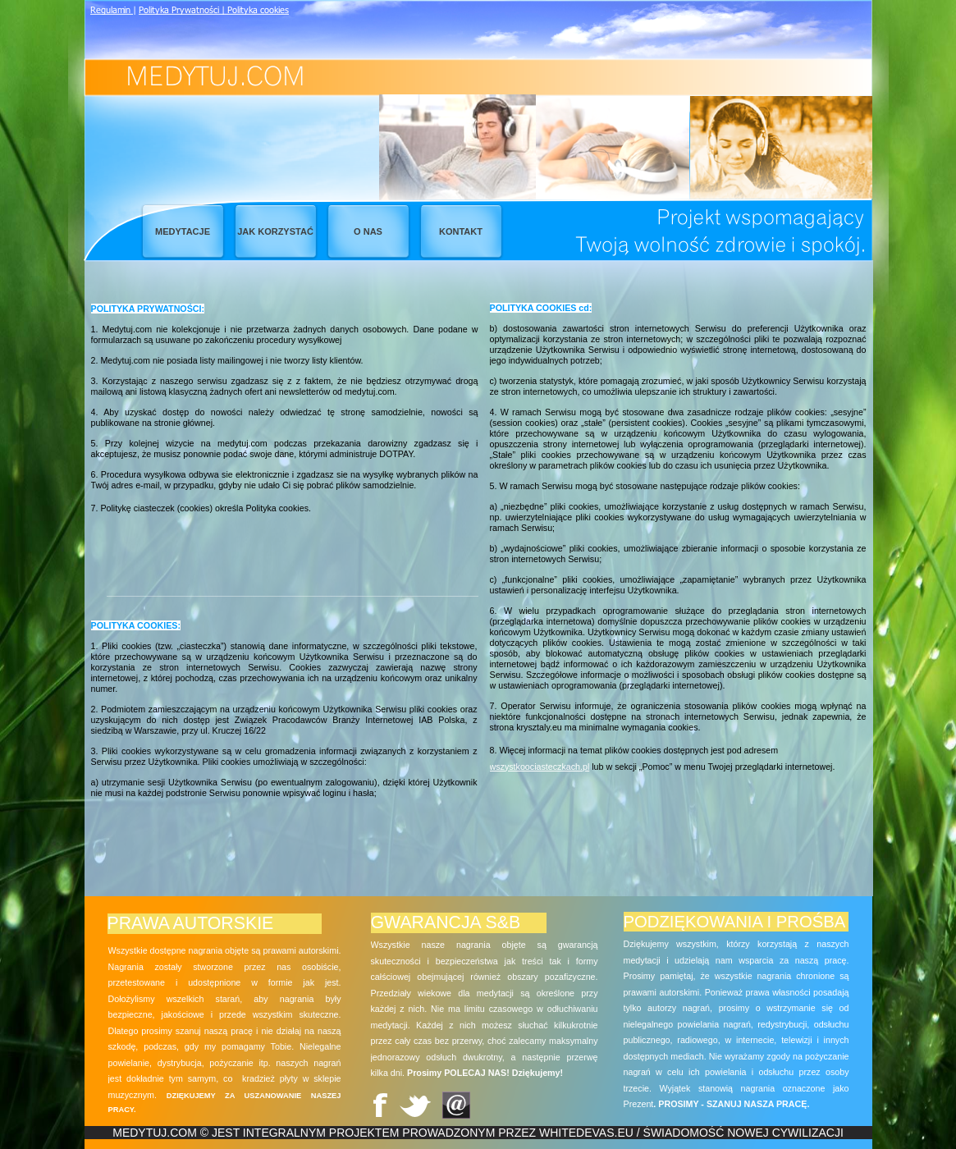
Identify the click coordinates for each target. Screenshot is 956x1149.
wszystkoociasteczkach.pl (540, 766)
